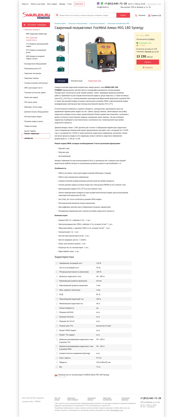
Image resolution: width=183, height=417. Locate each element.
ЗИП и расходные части (32, 88)
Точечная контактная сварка (34, 92)
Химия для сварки (31, 97)
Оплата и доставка (38, 4)
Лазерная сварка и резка (33, 121)
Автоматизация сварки (32, 116)
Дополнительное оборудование (35, 112)
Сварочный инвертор (125, 399)
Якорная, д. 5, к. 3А (151, 51)
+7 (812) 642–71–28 (150, 398)
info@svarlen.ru (103, 7)
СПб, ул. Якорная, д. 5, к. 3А (150, 402)
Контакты (79, 4)
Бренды (62, 4)
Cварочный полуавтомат (107, 399)
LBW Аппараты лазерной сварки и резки (35, 57)
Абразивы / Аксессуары (32, 107)
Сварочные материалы (32, 73)
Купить (148, 62)
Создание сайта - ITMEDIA (31, 401)
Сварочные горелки (31, 78)
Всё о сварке (52, 4)
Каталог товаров (35, 24)
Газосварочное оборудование (35, 64)
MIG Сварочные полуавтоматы (31, 39)
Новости (25, 4)
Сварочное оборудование (77, 23)
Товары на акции (30, 126)
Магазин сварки (60, 23)
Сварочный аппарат (91, 399)
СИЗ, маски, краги (30, 102)
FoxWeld (151, 39)
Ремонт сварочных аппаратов (31, 135)
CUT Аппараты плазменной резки (36, 51)
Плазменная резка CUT (32, 68)
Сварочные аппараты (31, 29)
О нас (70, 4)
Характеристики (94, 80)
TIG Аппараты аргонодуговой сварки (37, 45)
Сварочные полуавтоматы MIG (118, 23)
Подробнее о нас (116, 410)
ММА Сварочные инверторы (36, 34)
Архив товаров (30, 131)
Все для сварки (57, 399)
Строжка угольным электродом (35, 83)
